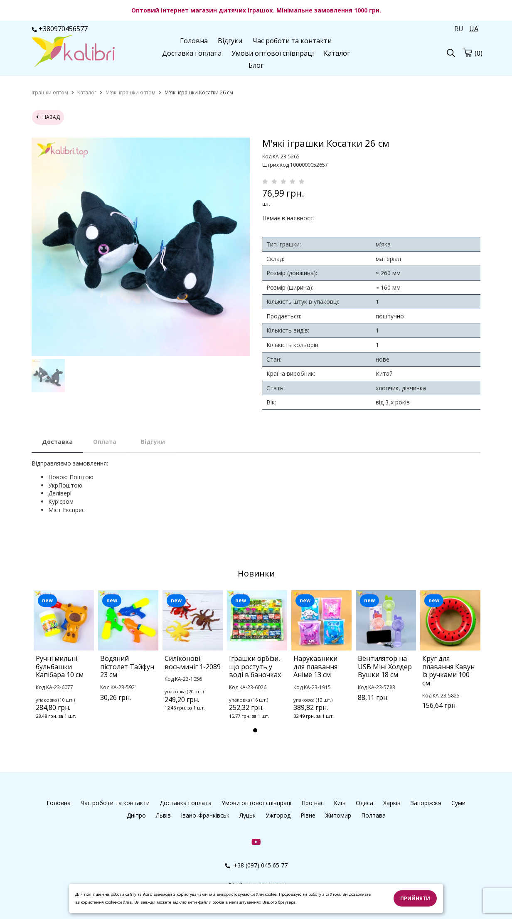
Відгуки (230, 40)
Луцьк (247, 815)
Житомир (338, 815)
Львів (163, 815)
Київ (340, 803)
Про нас (312, 803)
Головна (194, 40)
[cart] (467, 52)
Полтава (373, 815)
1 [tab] (255, 730)
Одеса (364, 803)
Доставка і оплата (192, 53)
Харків (392, 803)
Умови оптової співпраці (272, 53)
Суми (458, 803)
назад (48, 117)
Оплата (104, 442)
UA (473, 28)
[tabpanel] (64, 665)
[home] (50, 92)
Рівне (307, 815)
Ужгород (278, 815)
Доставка (57, 442)
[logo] (73, 52)
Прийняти (415, 898)
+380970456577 (60, 28)
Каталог (337, 53)
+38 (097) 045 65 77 (256, 865)
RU (458, 28)
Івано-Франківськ (205, 815)
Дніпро (136, 815)
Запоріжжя (426, 803)
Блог (256, 65)
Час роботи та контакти (292, 40)
